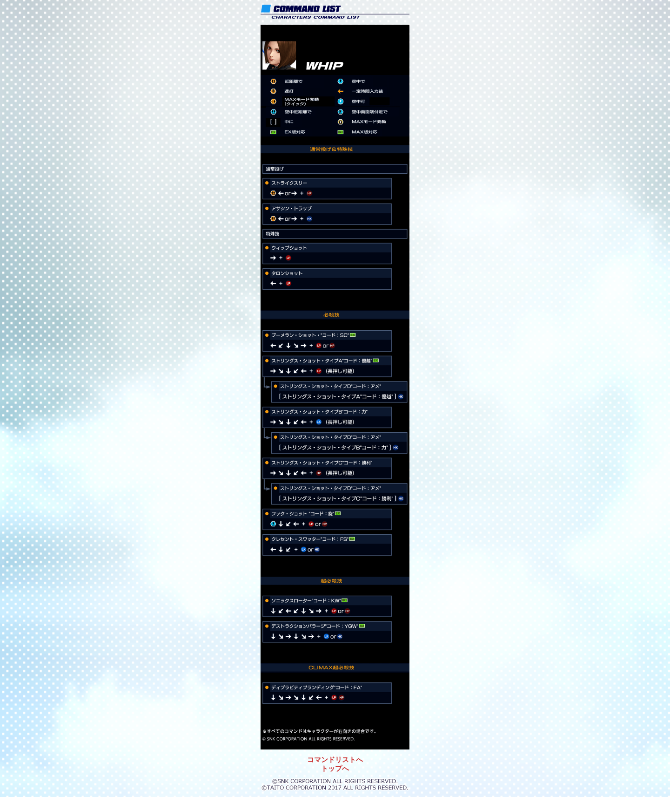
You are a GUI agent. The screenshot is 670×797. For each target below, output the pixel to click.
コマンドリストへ (335, 759)
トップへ (335, 768)
